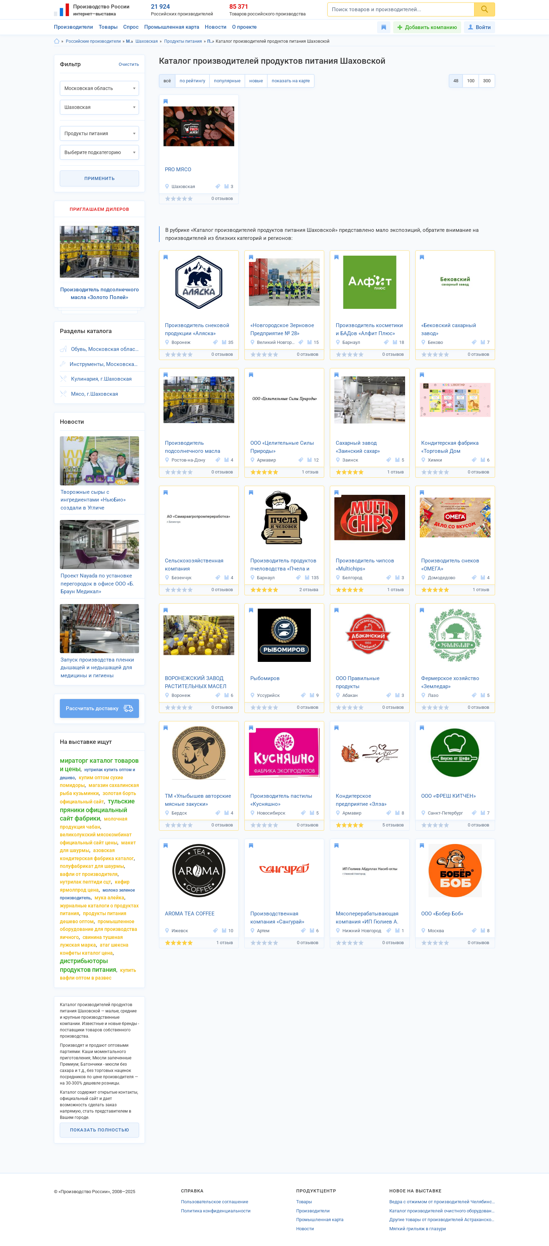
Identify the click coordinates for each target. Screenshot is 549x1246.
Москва (432, 930)
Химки (431, 460)
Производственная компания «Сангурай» (277, 918)
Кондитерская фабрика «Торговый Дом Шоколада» (450, 447)
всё (167, 80)
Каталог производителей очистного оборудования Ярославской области (442, 1210)
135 (312, 577)
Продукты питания (183, 41)
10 (227, 930)
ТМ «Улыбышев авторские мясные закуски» (198, 800)
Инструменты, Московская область (104, 364)
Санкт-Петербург (442, 813)
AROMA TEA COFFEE (190, 914)
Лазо (429, 695)
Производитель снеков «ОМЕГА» (450, 565)
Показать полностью (99, 1130)
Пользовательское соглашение (214, 1201)
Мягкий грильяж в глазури (417, 1228)
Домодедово (438, 577)
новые (256, 80)
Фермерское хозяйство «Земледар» (450, 682)
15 (313, 342)
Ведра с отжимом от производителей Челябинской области (442, 1201)
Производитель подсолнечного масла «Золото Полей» (192, 447)
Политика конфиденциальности (216, 1210)
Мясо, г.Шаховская (94, 394)
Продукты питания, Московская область (211, 41)
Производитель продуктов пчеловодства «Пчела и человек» (283, 565)
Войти (479, 27)
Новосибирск (267, 813)
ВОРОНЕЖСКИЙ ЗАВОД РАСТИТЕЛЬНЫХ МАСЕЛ (196, 682)
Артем (260, 930)
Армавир (263, 460)
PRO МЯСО (178, 169)
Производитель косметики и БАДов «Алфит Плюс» (369, 329)
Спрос (131, 27)
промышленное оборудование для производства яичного (98, 929)
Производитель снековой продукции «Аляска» (197, 329)
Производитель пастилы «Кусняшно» (281, 800)
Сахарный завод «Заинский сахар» (358, 447)
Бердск (176, 813)
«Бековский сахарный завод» (448, 329)
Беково (432, 342)
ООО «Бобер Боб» (442, 914)
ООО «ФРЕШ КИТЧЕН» (448, 796)
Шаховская (146, 41)
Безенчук (178, 577)
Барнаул (347, 342)
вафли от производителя (89, 874)
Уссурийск (265, 695)
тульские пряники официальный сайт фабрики (97, 809)
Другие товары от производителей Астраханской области (442, 1219)
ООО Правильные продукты (358, 682)
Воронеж (177, 342)
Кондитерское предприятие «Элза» (361, 800)
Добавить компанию (431, 27)
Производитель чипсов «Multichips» (365, 565)
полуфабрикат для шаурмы (92, 866)
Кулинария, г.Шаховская (101, 379)
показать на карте (291, 80)
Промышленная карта (171, 27)
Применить (99, 178)
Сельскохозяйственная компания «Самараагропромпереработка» (199, 565)
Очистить (129, 64)
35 (227, 342)
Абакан (346, 695)
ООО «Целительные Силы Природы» (282, 447)
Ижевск (176, 930)
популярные (227, 80)
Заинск (346, 460)
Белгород (348, 577)
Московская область (129, 41)
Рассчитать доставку (99, 708)
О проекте (244, 27)
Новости (216, 27)
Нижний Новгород (358, 930)
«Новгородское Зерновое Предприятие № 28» (282, 329)
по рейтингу (192, 80)
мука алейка (109, 897)
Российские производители (93, 41)
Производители (73, 27)
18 (398, 342)
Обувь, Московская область (105, 349)
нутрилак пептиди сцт (85, 882)
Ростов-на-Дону (185, 460)
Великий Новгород (273, 342)
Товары (108, 27)
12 (313, 460)
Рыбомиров (265, 678)
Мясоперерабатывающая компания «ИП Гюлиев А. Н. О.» (367, 918)
